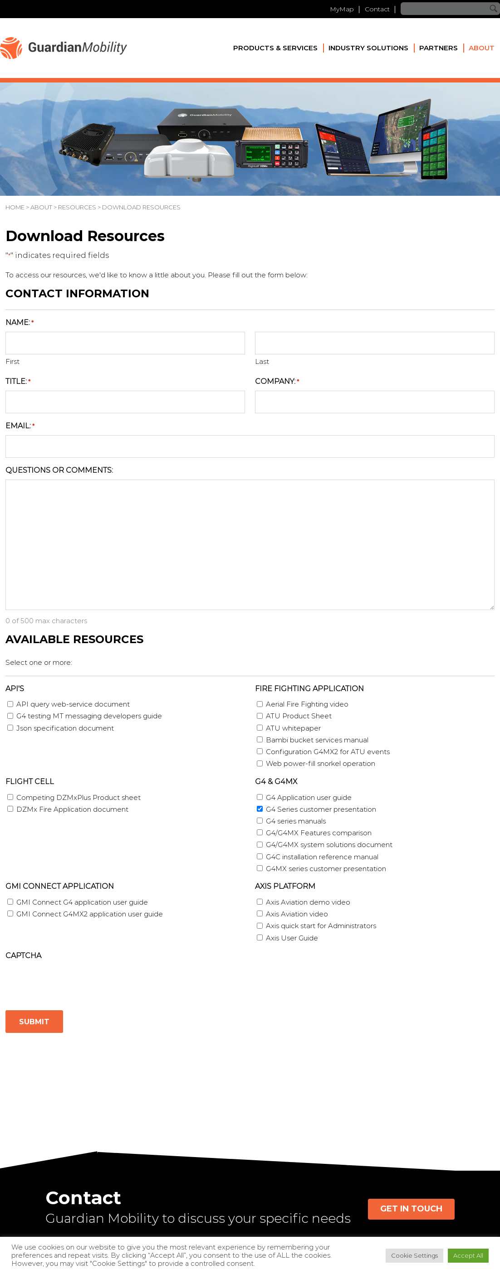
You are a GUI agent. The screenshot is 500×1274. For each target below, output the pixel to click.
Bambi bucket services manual (317, 740)
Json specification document (65, 728)
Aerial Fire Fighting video (307, 704)
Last (262, 361)
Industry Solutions (368, 48)
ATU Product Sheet (299, 716)
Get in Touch (411, 1209)
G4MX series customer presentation (326, 868)
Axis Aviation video (297, 914)
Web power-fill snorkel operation (320, 763)
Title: (17, 382)
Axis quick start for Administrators (321, 925)
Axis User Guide (292, 938)
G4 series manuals (296, 821)
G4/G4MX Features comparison (319, 832)
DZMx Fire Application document (72, 809)
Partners (438, 48)
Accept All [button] (468, 1255)
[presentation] (74, 982)
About (482, 48)
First (12, 361)
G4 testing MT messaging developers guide (89, 716)
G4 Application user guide (309, 797)
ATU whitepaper (293, 728)
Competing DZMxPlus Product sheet (78, 797)
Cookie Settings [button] (414, 1255)
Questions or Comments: (59, 470)
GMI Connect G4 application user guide (82, 902)
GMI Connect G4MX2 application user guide (89, 914)
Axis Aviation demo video (308, 902)
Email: (19, 426)
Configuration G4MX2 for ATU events (328, 751)
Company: (277, 382)
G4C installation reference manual (322, 857)
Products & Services (275, 48)
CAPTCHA (23, 955)
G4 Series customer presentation (321, 809)
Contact (377, 9)
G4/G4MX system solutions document (329, 844)
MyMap (342, 9)
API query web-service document (73, 704)
